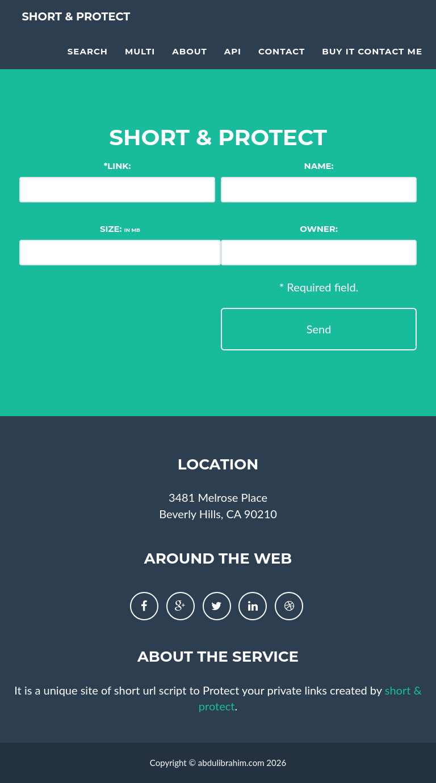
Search (88, 65)
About (189, 65)
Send (319, 329)
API (232, 65)
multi (140, 65)
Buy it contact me (372, 65)
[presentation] (65, 318)
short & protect (97, 33)
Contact (281, 65)
